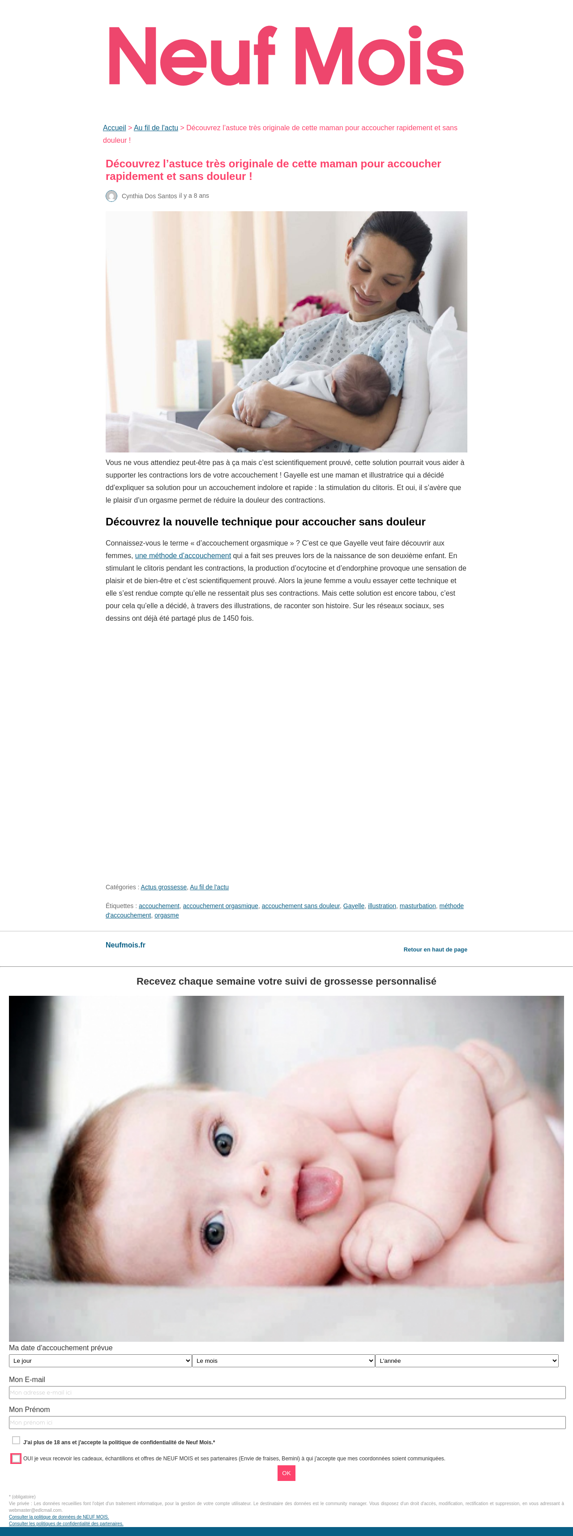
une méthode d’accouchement (183, 555)
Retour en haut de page (435, 949)
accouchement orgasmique (220, 905)
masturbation (418, 905)
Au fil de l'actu (156, 128)
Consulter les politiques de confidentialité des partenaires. (66, 1523)
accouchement (159, 905)
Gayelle (353, 905)
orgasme (166, 915)
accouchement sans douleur (301, 905)
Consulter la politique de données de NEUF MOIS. (59, 1517)
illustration (382, 905)
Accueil (114, 128)
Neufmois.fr (125, 945)
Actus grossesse (164, 887)
